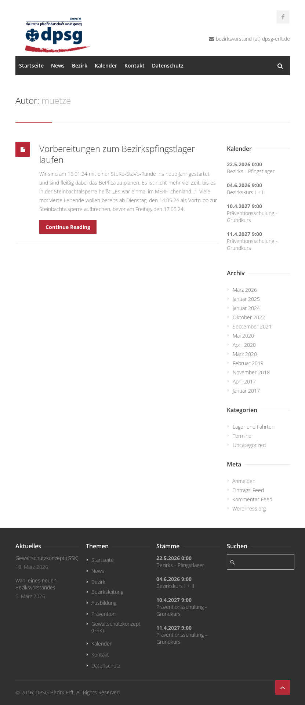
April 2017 (244, 381)
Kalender (106, 65)
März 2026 (245, 289)
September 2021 (252, 326)
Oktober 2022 (249, 317)
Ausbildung (103, 602)
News (58, 65)
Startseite (31, 65)
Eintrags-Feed (248, 490)
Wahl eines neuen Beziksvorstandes (36, 584)
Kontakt (134, 65)
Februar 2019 (248, 363)
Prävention (103, 613)
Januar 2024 (246, 308)
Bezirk (79, 65)
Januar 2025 (246, 298)
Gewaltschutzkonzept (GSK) (47, 558)
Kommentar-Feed (252, 499)
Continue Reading (68, 227)
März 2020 (245, 353)
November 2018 (251, 372)
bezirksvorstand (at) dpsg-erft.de (253, 38)
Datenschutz (168, 65)
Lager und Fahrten (254, 426)
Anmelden (243, 480)
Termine (242, 435)
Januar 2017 (246, 390)
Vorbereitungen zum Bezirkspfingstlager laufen (117, 154)
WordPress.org (249, 508)
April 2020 (244, 344)
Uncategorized (249, 444)
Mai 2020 (243, 335)
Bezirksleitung (107, 591)
